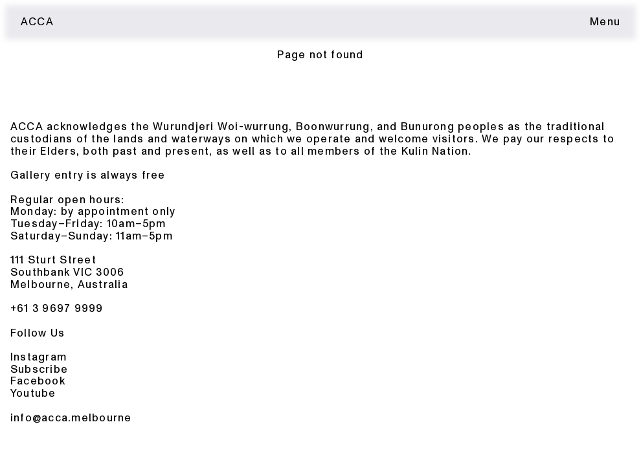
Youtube (33, 393)
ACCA (37, 22)
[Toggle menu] (605, 22)
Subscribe (39, 369)
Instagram (38, 357)
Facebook (37, 380)
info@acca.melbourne (71, 417)
